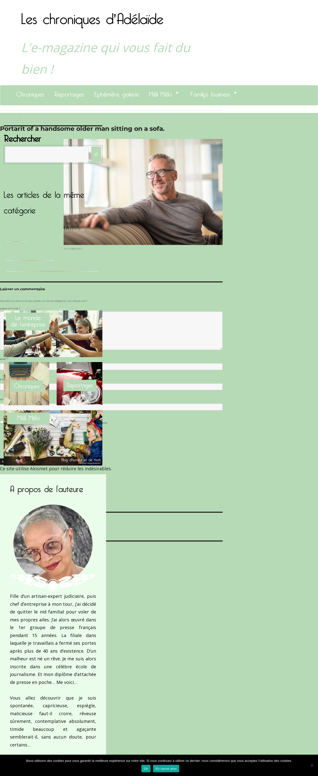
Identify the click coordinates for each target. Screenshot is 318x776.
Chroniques (30, 93)
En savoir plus (166, 769)
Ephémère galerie (116, 93)
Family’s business (210, 93)
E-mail (5, 379)
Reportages (69, 93)
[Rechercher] (96, 154)
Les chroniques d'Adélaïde (92, 15)
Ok (146, 769)
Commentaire (10, 308)
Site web (5, 399)
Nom (4, 359)
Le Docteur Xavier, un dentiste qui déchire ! (52, 267)
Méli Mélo (160, 93)
